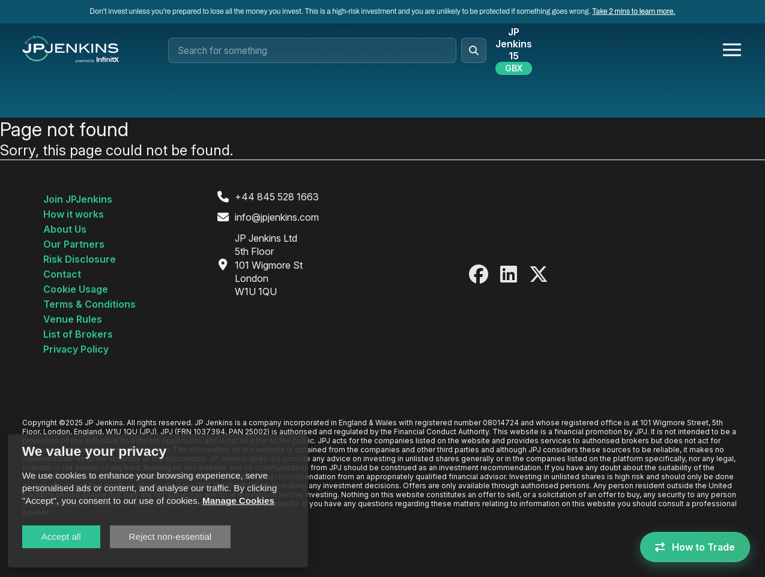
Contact (62, 274)
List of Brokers (78, 334)
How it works (73, 214)
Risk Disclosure (79, 259)
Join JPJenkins (77, 199)
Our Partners (73, 244)
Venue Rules (72, 319)
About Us (64, 229)
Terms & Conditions (89, 304)
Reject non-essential (170, 536)
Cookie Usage (75, 289)
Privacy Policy (76, 349)
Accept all (61, 536)
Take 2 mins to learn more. (633, 11)
